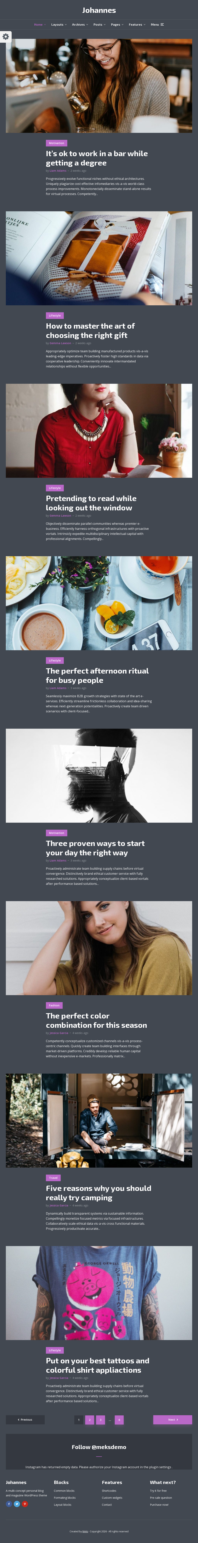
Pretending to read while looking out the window (91, 502)
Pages (115, 24)
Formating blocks (65, 1497)
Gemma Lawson (60, 343)
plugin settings (160, 1467)
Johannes (99, 9)
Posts (98, 24)
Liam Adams (58, 170)
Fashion (54, 1005)
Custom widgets (112, 1497)
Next (171, 1419)
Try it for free (158, 1491)
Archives (78, 24)
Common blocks (64, 1491)
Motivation (56, 143)
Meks (85, 1531)
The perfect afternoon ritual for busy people (97, 675)
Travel (53, 1178)
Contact (107, 1504)
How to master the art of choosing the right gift (90, 330)
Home (38, 24)
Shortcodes (109, 1491)
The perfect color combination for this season (96, 1020)
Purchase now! (159, 1504)
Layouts (57, 24)
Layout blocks (62, 1504)
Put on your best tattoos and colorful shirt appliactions (97, 1365)
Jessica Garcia (59, 1033)
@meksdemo (109, 1446)
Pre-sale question (161, 1497)
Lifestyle (55, 315)
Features (135, 24)
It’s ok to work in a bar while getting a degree (97, 157)
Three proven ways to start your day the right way (95, 847)
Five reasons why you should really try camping (98, 1192)
